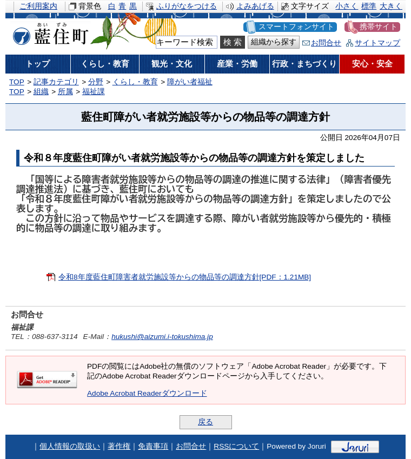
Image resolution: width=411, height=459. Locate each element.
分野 (95, 82)
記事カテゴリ (56, 82)
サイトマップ (377, 43)
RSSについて (236, 446)
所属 (65, 92)
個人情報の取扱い (69, 446)
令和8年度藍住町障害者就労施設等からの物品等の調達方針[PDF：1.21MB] (184, 277)
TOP (16, 82)
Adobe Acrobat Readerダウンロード (147, 393)
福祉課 (93, 92)
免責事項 (153, 446)
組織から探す (273, 42)
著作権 (119, 446)
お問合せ (326, 43)
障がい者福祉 (190, 82)
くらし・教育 (135, 82)
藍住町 (48, 32)
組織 (41, 92)
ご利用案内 (38, 6)
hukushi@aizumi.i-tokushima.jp (162, 336)
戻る (205, 422)
